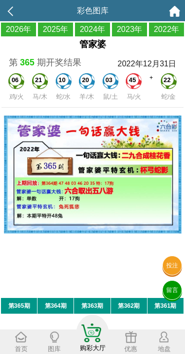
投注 (172, 265)
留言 (172, 290)
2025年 (56, 29)
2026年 (19, 29)
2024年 (93, 29)
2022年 (167, 29)
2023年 (130, 29)
